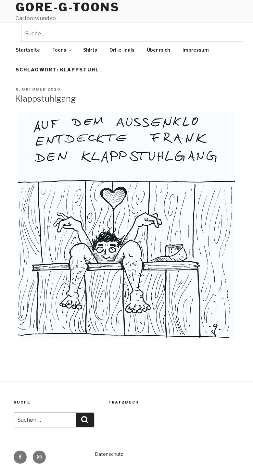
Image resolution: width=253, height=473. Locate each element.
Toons (62, 50)
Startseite (28, 50)
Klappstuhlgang (45, 98)
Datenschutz (109, 454)
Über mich (158, 50)
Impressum (196, 50)
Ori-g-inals (121, 50)
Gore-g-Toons (68, 7)
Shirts (90, 50)
